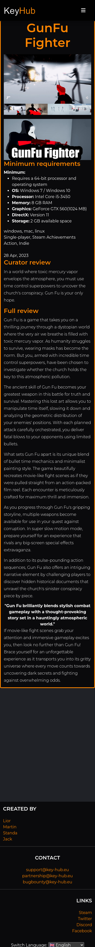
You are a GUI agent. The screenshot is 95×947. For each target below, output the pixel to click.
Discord (84, 924)
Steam (85, 912)
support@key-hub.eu (47, 869)
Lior (7, 820)
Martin (9, 827)
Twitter (85, 918)
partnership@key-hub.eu (47, 875)
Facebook (82, 930)
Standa (10, 833)
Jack (7, 839)
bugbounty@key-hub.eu (47, 882)
